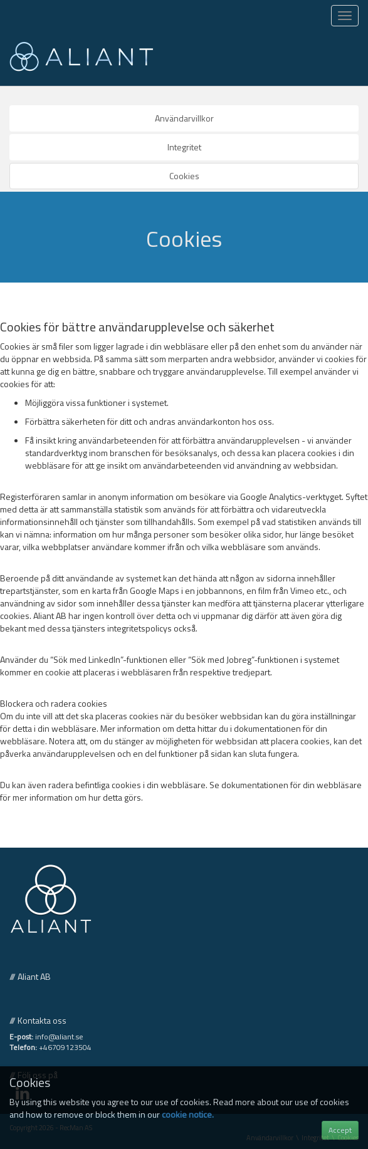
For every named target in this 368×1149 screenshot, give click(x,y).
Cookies (184, 175)
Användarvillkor (184, 118)
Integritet (184, 146)
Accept (340, 1130)
